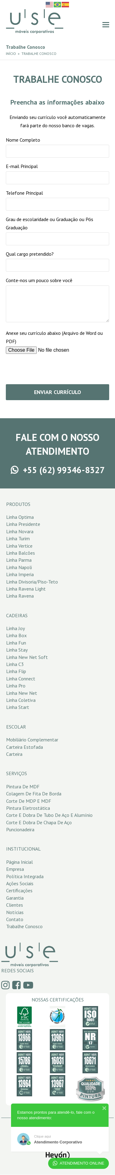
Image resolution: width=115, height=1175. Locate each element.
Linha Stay (17, 650)
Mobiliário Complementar (32, 740)
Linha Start (17, 707)
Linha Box (16, 635)
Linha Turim (18, 538)
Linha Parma (19, 560)
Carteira (14, 754)
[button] (105, 24)
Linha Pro (15, 686)
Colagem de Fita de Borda (33, 793)
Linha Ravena (20, 596)
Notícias (15, 912)
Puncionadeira (20, 829)
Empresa (15, 869)
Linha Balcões (20, 553)
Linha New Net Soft (27, 657)
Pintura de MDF (23, 786)
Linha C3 (15, 664)
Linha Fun (16, 643)
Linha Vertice (19, 546)
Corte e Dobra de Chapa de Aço (39, 822)
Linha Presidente (23, 524)
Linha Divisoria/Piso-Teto (32, 582)
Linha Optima (20, 517)
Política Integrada (25, 876)
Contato (14, 919)
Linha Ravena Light (26, 589)
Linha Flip (16, 671)
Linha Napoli (19, 567)
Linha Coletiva (21, 700)
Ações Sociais (19, 883)
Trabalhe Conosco (24, 926)
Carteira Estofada (24, 747)
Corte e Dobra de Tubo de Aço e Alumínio (49, 815)
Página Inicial (19, 862)
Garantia (15, 898)
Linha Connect (20, 679)
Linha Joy (15, 628)
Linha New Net (21, 693)
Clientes (14, 905)
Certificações (19, 890)
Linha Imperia (20, 574)
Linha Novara (19, 531)
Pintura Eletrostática (28, 808)
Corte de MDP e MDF (28, 801)
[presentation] (52, 371)
